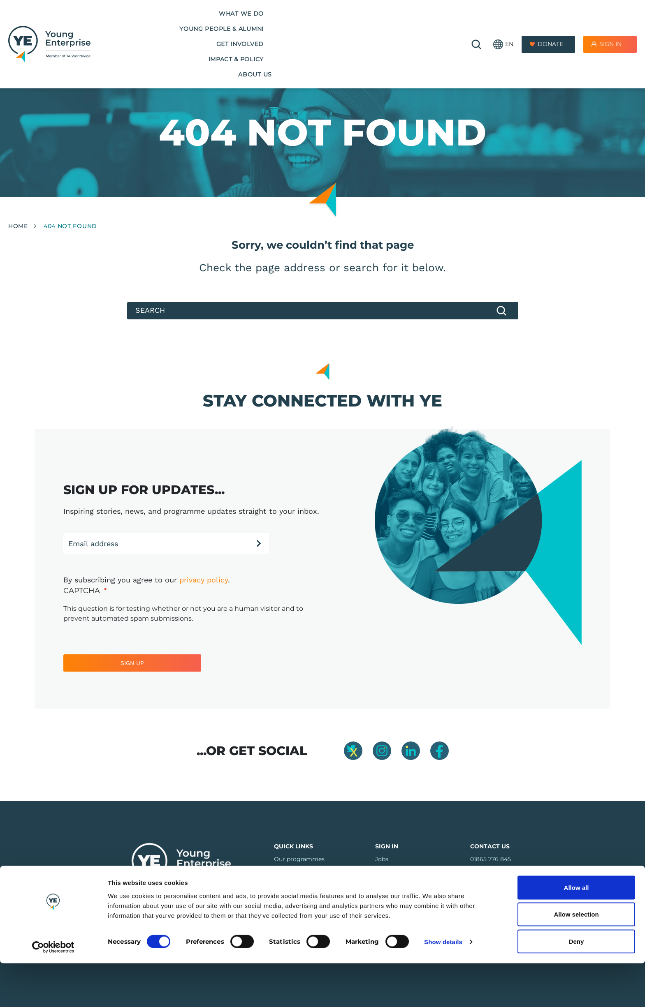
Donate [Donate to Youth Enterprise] (550, 24)
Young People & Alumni (214, 24)
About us (421, 24)
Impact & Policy (361, 24)
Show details (443, 985)
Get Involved (295, 24)
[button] (503, 25)
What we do (135, 24)
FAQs (282, 884)
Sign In (610, 24)
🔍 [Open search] (476, 24)
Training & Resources (304, 871)
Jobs (381, 859)
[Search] (322, 310)
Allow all (576, 931)
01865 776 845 (490, 859)
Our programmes (299, 859)
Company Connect (402, 871)
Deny (576, 985)
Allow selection (576, 958)
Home (18, 226)
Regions (285, 897)
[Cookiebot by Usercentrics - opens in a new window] (53, 991)
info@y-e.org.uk (492, 871)
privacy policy (203, 579)
